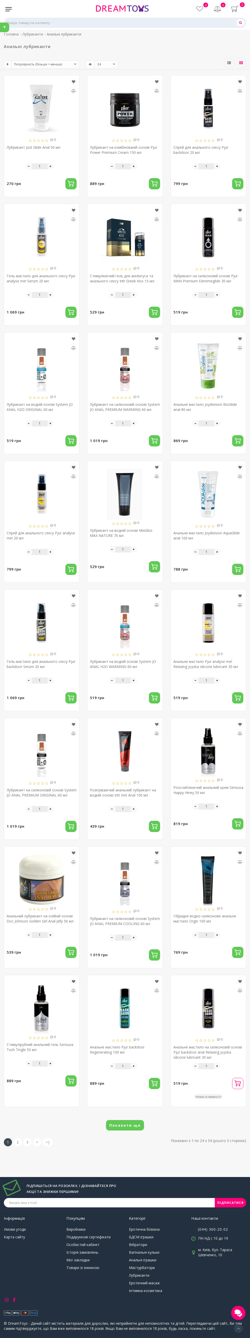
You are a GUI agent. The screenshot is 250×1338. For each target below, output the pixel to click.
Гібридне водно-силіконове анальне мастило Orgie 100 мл (204, 919)
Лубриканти (139, 1275)
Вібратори (138, 1244)
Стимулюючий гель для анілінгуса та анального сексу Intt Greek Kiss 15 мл (122, 278)
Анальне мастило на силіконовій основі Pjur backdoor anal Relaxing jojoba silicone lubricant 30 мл (207, 1052)
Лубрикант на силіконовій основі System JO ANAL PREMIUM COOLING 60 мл (125, 921)
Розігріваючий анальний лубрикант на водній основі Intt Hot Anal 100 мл (123, 793)
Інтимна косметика (145, 1290)
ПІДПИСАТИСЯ (230, 1203)
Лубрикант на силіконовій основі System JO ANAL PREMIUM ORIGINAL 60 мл (42, 793)
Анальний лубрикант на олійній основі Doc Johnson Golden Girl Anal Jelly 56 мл (40, 919)
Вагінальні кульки (144, 1252)
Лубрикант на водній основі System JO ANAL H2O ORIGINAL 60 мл (40, 407)
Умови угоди (15, 1229)
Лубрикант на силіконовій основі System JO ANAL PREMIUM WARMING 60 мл (125, 407)
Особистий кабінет (83, 1244)
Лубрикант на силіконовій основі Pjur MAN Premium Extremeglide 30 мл (205, 278)
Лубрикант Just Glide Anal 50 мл (33, 147)
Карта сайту (14, 1237)
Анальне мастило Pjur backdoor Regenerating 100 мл (117, 1050)
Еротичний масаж (144, 1283)
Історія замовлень (82, 1252)
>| (48, 1142)
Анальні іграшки (142, 1260)
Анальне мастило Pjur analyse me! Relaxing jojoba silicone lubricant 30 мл (205, 664)
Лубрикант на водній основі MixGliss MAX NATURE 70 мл (121, 533)
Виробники (76, 1229)
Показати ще (125, 1125)
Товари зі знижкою (82, 1267)
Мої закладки (78, 1260)
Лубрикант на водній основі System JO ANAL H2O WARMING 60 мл (123, 664)
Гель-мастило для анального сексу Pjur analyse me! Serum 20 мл (41, 278)
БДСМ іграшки (141, 1237)
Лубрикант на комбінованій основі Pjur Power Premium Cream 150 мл (123, 150)
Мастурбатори (142, 1267)
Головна (11, 34)
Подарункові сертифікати (88, 1237)
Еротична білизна (144, 1229)
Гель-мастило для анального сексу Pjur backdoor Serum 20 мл (41, 664)
